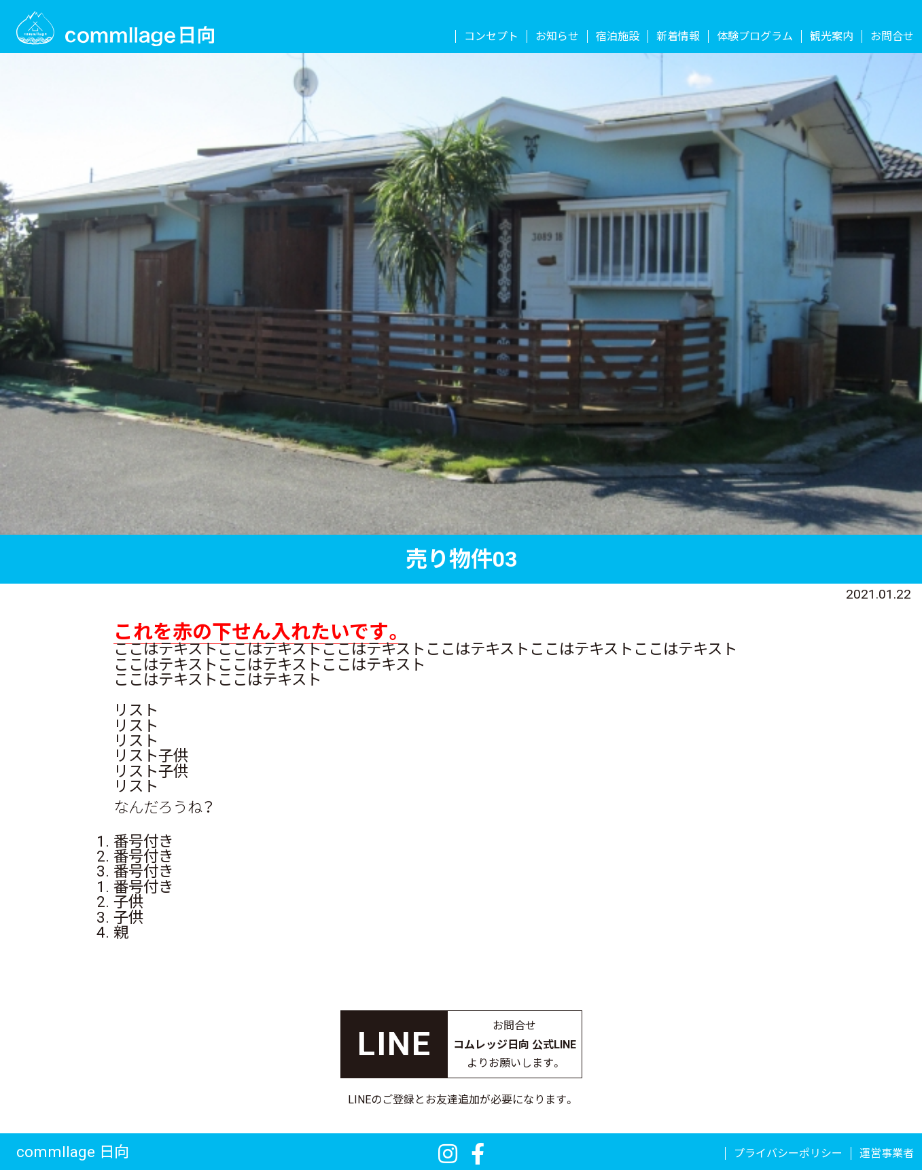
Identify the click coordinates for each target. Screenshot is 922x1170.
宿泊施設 (617, 36)
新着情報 (678, 36)
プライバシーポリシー (788, 1153)
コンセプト (491, 36)
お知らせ (557, 36)
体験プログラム (755, 36)
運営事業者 (886, 1153)
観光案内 (831, 36)
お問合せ (892, 36)
